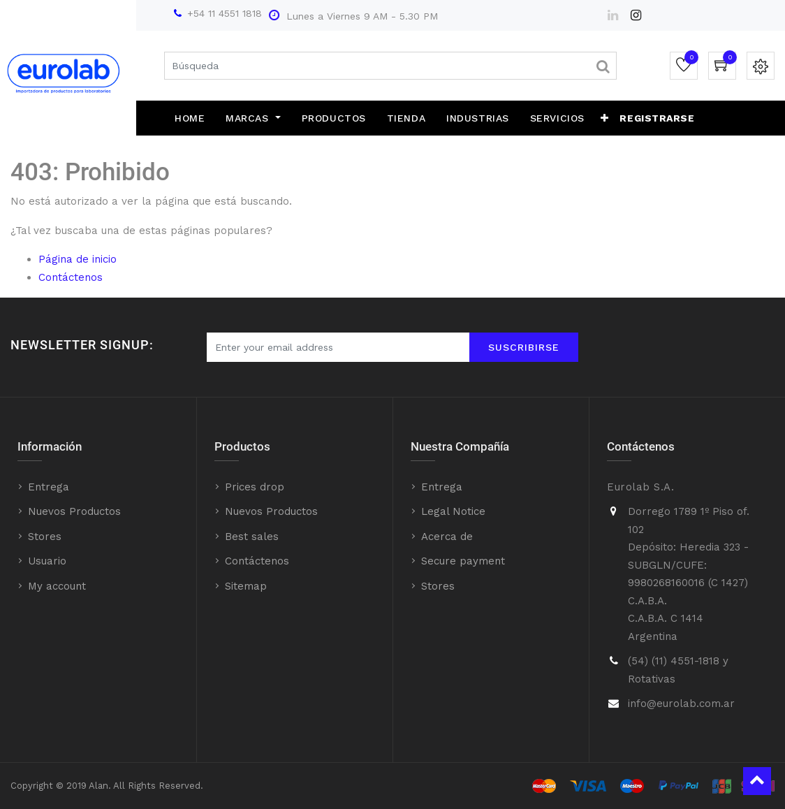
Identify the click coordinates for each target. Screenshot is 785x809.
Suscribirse (523, 347)
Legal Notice (453, 511)
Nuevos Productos (74, 511)
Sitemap (246, 586)
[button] (605, 118)
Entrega (48, 487)
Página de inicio (77, 259)
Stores (44, 536)
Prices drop (254, 487)
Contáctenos (70, 277)
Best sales (252, 536)
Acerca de (447, 536)
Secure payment (463, 561)
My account (57, 586)
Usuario (47, 561)
